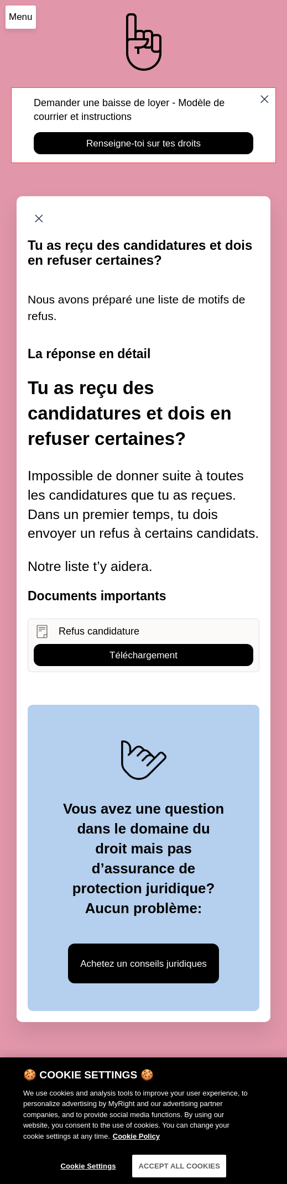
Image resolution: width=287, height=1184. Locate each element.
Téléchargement (143, 655)
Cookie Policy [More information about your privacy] (136, 1140)
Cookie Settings (88, 1170)
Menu (21, 17)
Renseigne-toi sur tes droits (143, 143)
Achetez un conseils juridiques (143, 963)
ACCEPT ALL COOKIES (179, 1170)
